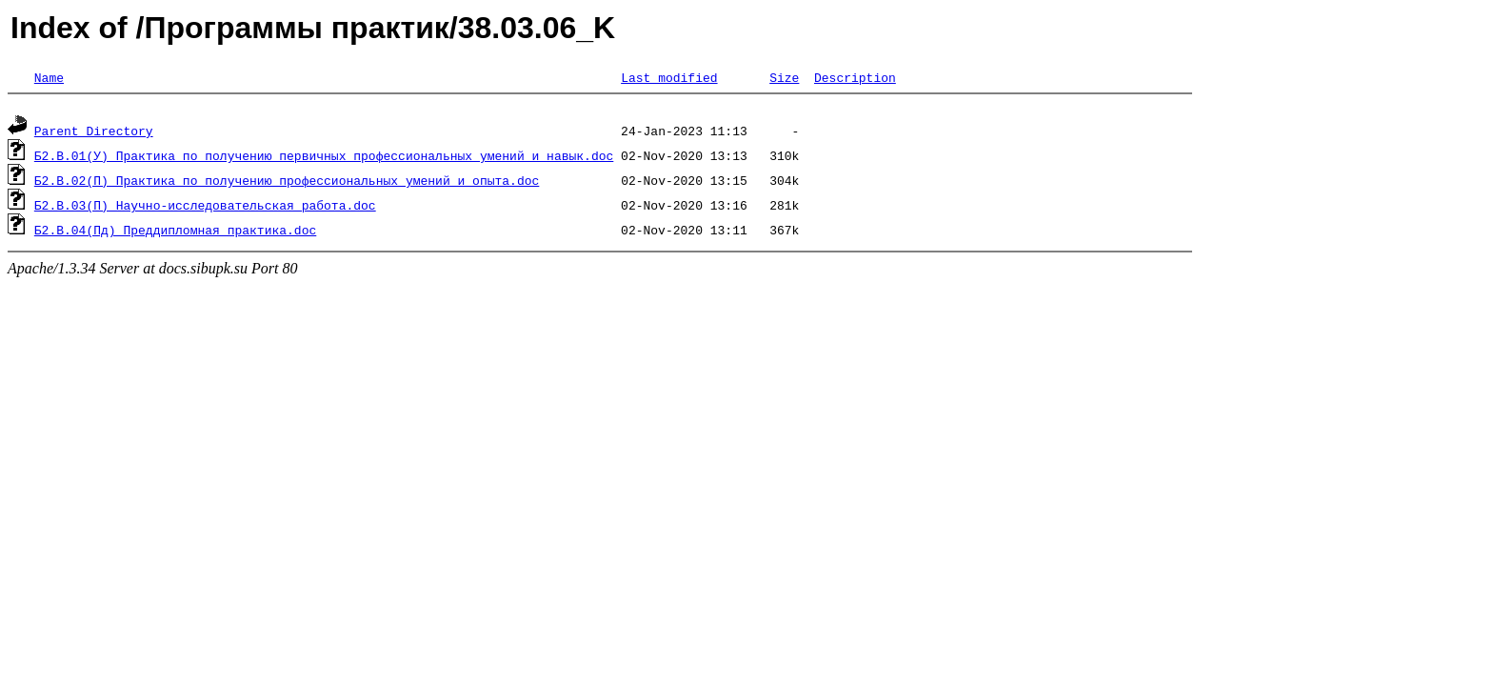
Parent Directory (93, 133)
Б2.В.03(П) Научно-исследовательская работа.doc (205, 207)
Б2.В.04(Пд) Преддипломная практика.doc (175, 232)
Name (49, 77)
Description (855, 77)
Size (784, 77)
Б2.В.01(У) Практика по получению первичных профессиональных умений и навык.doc (323, 158)
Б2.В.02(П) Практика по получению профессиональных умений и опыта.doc (286, 183)
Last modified (669, 77)
